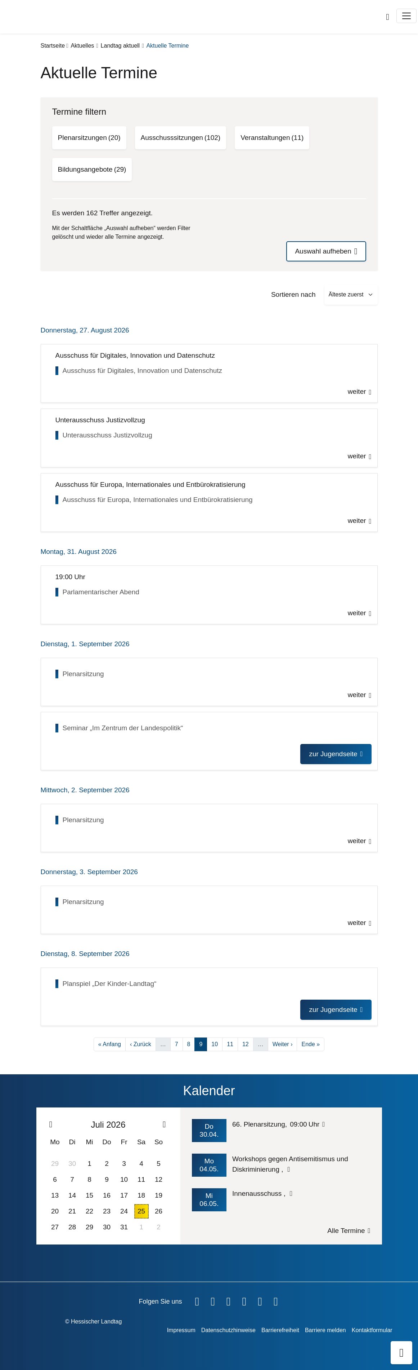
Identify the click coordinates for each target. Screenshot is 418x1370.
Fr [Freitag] (124, 1142)
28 (72, 1227)
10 (217, 1043)
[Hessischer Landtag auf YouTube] (212, 1300)
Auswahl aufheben (323, 251)
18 (141, 1195)
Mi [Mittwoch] (89, 1142)
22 (89, 1211)
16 (107, 1195)
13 (55, 1195)
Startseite (53, 46)
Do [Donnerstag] (106, 1142)
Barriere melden (325, 1330)
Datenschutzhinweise (228, 1330)
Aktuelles (82, 46)
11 (232, 1043)
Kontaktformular (372, 1330)
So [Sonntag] (158, 1142)
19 (158, 1195)
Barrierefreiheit (280, 1330)
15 (89, 1195)
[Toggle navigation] (406, 16)
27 (55, 1227)
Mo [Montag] (54, 1142)
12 (247, 1043)
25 (141, 1211)
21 (72, 1211)
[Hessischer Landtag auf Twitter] (228, 1300)
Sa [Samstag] (141, 1142)
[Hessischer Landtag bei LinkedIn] (275, 1300)
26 (158, 1211)
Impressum (181, 1330)
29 (55, 1163)
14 (72, 1195)
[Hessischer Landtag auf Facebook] (197, 1300)
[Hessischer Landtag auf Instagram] (244, 1300)
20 (55, 1211)
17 (124, 1195)
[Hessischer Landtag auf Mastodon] (260, 1300)
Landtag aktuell (120, 46)
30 (72, 1163)
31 (124, 1227)
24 (124, 1211)
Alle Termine (346, 1230)
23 (107, 1211)
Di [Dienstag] (72, 1142)
